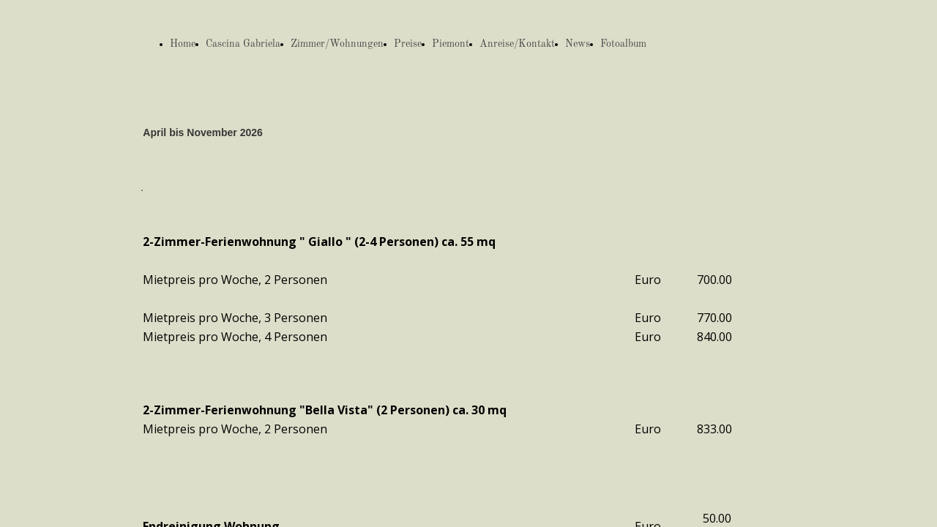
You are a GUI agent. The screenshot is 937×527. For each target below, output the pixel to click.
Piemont (450, 44)
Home (182, 44)
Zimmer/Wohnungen (337, 44)
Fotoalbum (623, 44)
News (577, 44)
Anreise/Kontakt (517, 44)
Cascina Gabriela (243, 44)
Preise (408, 44)
